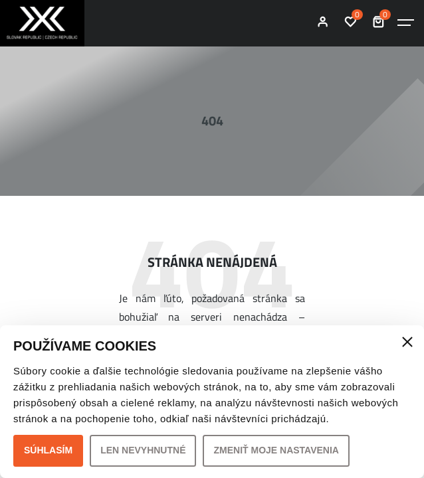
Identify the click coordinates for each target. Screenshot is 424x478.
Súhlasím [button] (48, 450)
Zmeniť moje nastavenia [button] (276, 450)
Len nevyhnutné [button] (142, 450)
